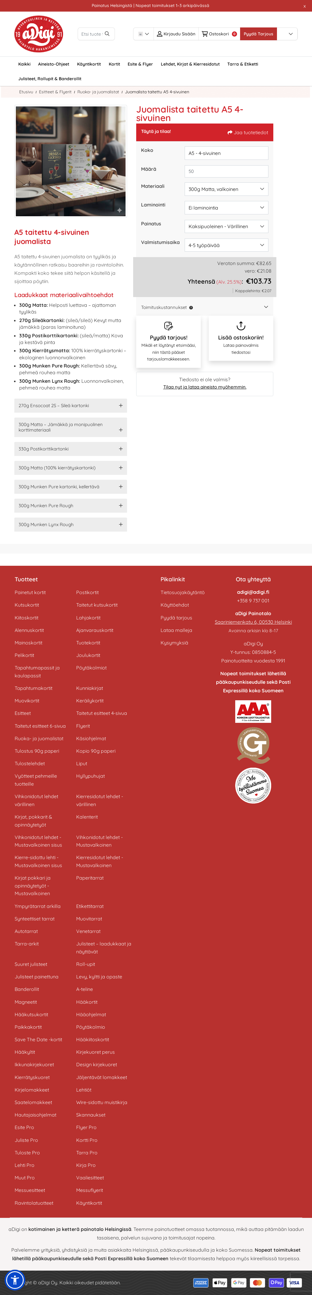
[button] (190, 307)
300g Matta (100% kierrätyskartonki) (57, 468)
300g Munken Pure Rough (46, 505)
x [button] (304, 6)
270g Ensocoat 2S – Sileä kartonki (54, 405)
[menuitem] (24, 64)
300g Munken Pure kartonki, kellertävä (59, 487)
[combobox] (164, 33)
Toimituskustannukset (164, 307)
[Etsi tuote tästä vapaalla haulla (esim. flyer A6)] (107, 33)
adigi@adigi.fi (253, 592)
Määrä (148, 169)
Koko (147, 150)
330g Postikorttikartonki (44, 449)
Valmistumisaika (160, 242)
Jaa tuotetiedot (248, 132)
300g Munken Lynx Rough (46, 524)
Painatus (151, 224)
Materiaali (153, 186)
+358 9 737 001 (253, 600)
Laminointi (153, 205)
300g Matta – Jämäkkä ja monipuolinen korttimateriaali (61, 427)
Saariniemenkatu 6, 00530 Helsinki (253, 622)
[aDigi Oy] (38, 34)
